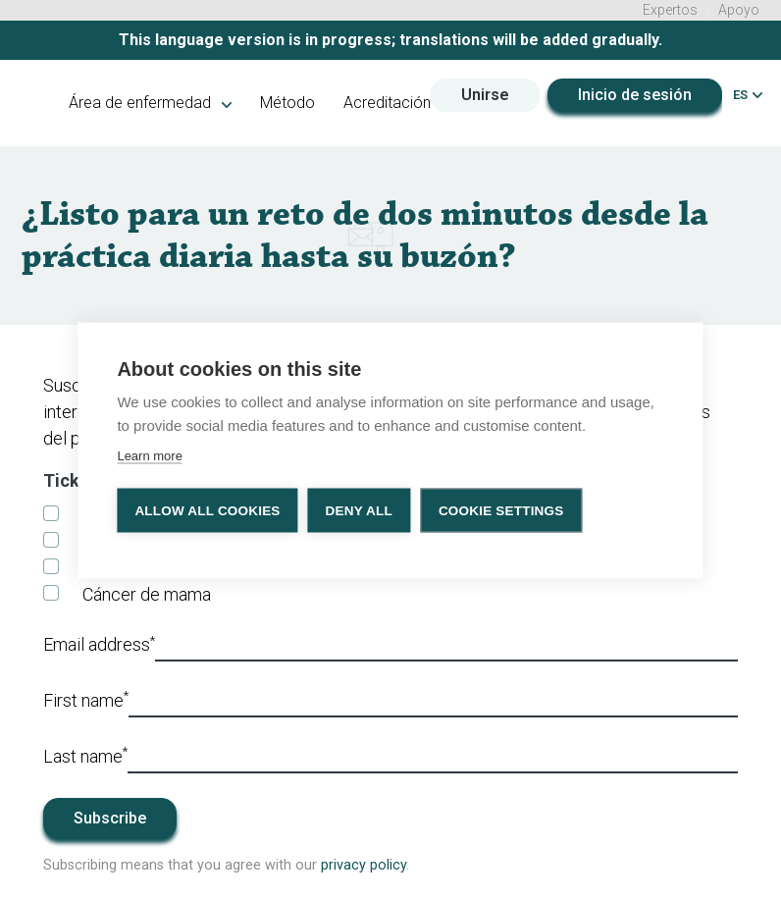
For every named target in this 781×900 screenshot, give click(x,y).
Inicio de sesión (635, 94)
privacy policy (363, 865)
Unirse (485, 94)
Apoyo (738, 10)
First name (86, 699)
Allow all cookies (207, 510)
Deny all (359, 510)
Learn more (149, 455)
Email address (99, 644)
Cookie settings (501, 510)
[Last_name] (432, 758)
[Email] (446, 646)
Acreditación (387, 102)
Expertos (670, 10)
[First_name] (433, 702)
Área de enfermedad (150, 102)
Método (287, 102)
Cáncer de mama (146, 594)
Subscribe (110, 818)
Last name (85, 755)
